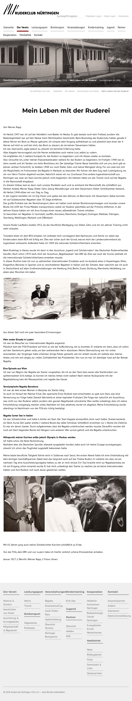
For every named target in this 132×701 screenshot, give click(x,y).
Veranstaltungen (76, 27)
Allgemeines (30, 622)
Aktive (27, 600)
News (89, 649)
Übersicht (71, 626)
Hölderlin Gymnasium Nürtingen (93, 604)
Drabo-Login (110, 16)
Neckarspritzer (94, 673)
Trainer (28, 605)
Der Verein (23, 27)
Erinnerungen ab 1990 (110, 80)
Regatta (49, 600)
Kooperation (9, 35)
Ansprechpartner (116, 600)
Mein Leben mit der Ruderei (83, 80)
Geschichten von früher (88, 91)
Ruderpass (29, 627)
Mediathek (25, 35)
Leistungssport (39, 27)
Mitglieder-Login (93, 16)
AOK (68, 636)
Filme (90, 659)
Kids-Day (70, 600)
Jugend (110, 27)
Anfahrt (112, 605)
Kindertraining (96, 27)
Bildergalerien (94, 654)
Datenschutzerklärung (119, 615)
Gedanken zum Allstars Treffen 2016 (50, 80)
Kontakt (38, 35)
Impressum (123, 16)
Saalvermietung (53, 619)
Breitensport (57, 27)
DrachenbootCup (54, 605)
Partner (121, 27)
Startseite (8, 27)
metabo (70, 631)
